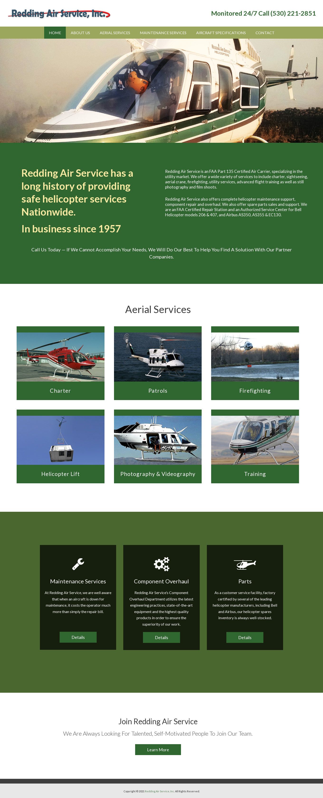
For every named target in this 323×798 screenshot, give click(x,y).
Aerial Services (115, 32)
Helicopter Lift (60, 473)
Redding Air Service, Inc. (160, 791)
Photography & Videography (157, 473)
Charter (60, 390)
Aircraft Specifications (221, 32)
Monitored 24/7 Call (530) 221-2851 (263, 13)
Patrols (157, 390)
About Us (80, 32)
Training (255, 473)
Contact (265, 32)
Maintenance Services (163, 32)
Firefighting (255, 390)
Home (55, 32)
